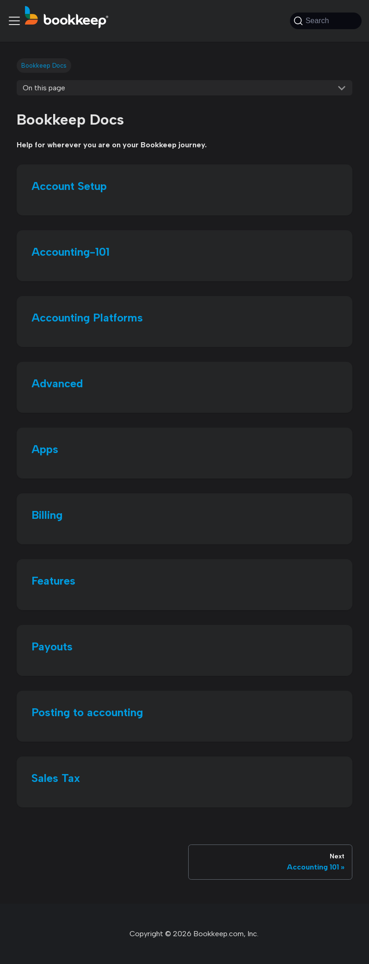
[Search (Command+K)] (326, 21)
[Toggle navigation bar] (14, 21)
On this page (44, 87)
